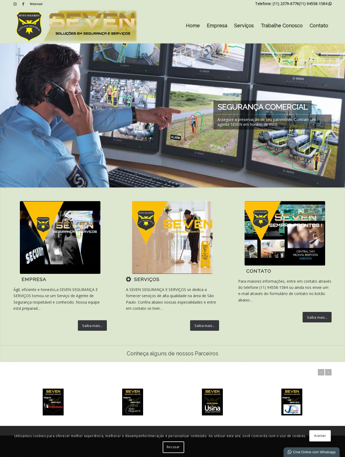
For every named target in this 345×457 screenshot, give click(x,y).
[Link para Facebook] (23, 4)
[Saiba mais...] (92, 325)
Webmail (36, 4)
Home (193, 25)
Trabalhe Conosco (282, 25)
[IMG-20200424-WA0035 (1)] (285, 233)
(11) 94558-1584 (313, 3)
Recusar (173, 447)
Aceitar (320, 435)
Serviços (244, 25)
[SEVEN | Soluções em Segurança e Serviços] (76, 25)
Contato (319, 25)
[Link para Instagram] (15, 4)
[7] (172, 237)
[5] (60, 237)
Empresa (217, 25)
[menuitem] (34, 4)
